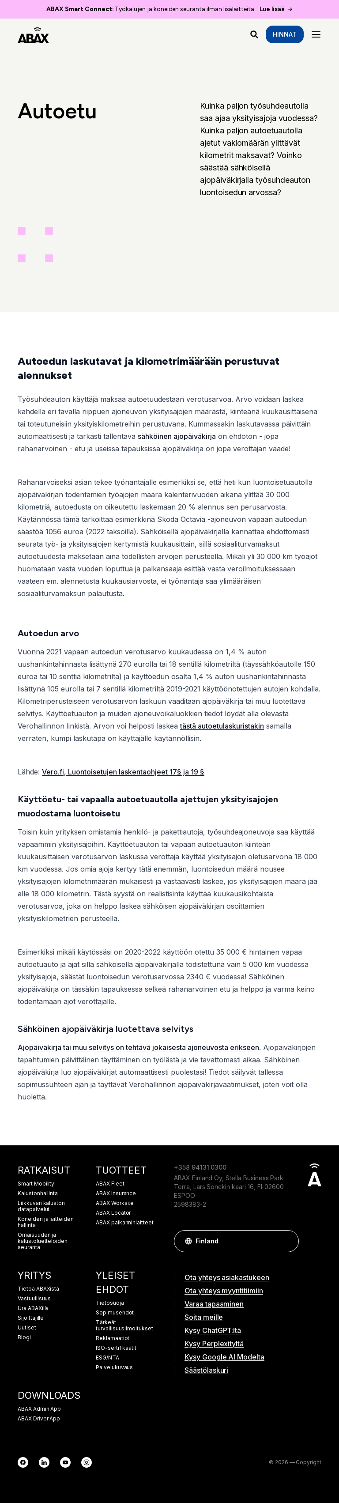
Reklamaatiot (112, 1338)
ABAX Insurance (116, 1193)
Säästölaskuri (206, 1370)
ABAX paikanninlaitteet (125, 1223)
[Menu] (316, 34)
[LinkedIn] (44, 1462)
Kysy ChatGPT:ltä (213, 1330)
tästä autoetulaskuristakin (222, 725)
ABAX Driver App (39, 1419)
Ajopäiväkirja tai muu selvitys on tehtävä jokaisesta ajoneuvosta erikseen (138, 1047)
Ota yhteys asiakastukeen (227, 1277)
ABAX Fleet (110, 1184)
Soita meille (204, 1317)
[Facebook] (23, 1462)
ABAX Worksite (115, 1203)
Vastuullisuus (34, 1298)
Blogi (24, 1337)
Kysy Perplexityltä (214, 1344)
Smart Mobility (36, 1184)
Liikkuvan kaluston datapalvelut (41, 1206)
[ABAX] (33, 34)
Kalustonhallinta (38, 1193)
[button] (288, 1241)
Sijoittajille (31, 1318)
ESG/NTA (107, 1358)
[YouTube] (65, 1462)
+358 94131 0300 (200, 1167)
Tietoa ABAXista (38, 1289)
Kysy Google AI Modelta (224, 1357)
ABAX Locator (113, 1213)
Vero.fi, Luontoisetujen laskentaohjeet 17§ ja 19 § (123, 771)
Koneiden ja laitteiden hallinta (46, 1222)
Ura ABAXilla (33, 1308)
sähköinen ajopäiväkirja (177, 436)
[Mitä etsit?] (254, 34)
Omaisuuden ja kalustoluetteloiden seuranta (43, 1241)
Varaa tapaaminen (214, 1304)
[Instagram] (86, 1462)
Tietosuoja (110, 1303)
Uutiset (27, 1328)
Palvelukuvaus (114, 1367)
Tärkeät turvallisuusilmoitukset (124, 1325)
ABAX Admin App (39, 1409)
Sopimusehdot (115, 1313)
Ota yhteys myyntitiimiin (224, 1291)
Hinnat (285, 34)
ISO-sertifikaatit (116, 1348)
